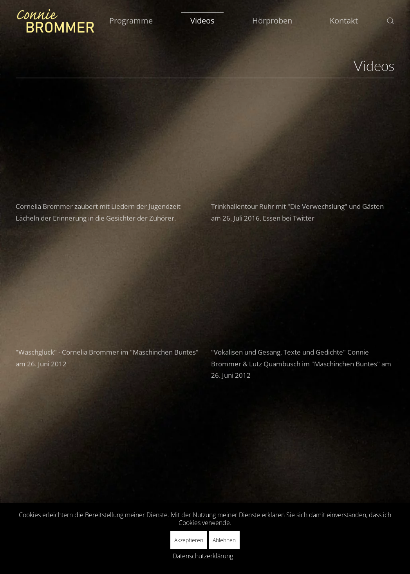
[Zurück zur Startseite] (55, 21)
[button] (390, 21)
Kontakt (344, 20)
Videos (202, 20)
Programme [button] (131, 20)
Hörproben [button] (272, 20)
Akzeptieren (188, 540)
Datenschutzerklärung (203, 556)
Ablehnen (224, 540)
